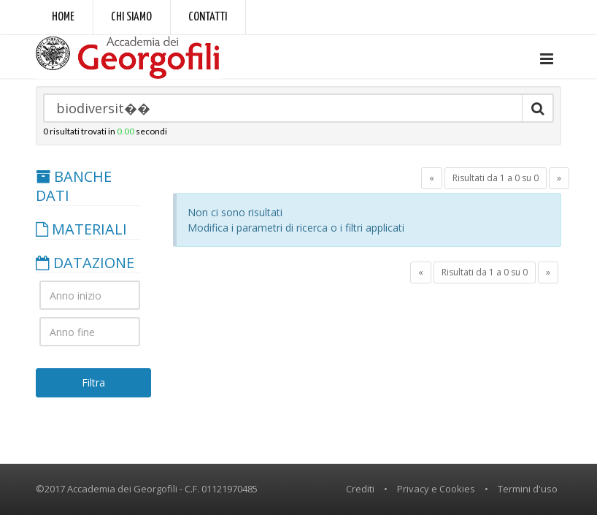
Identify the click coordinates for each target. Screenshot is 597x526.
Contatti (207, 17)
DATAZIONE (85, 263)
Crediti (360, 488)
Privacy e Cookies (436, 488)
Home (63, 17)
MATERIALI (81, 229)
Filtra (93, 382)
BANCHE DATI (74, 186)
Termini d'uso (528, 488)
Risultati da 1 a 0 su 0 (495, 178)
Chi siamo (131, 17)
